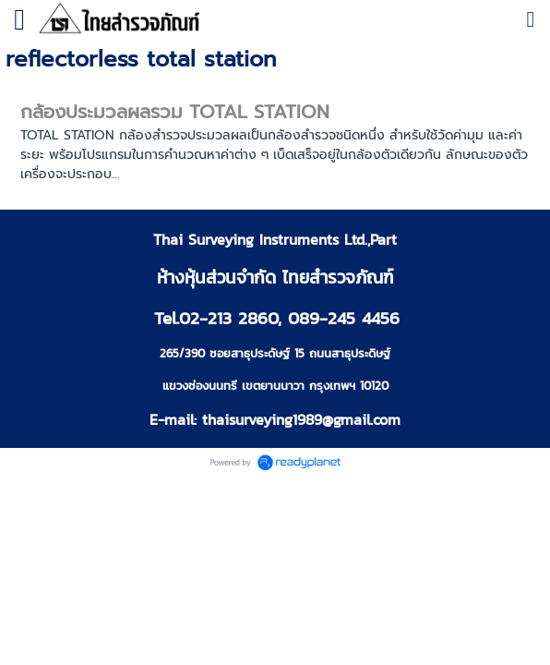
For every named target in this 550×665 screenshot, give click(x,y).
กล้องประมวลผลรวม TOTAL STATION (174, 112)
